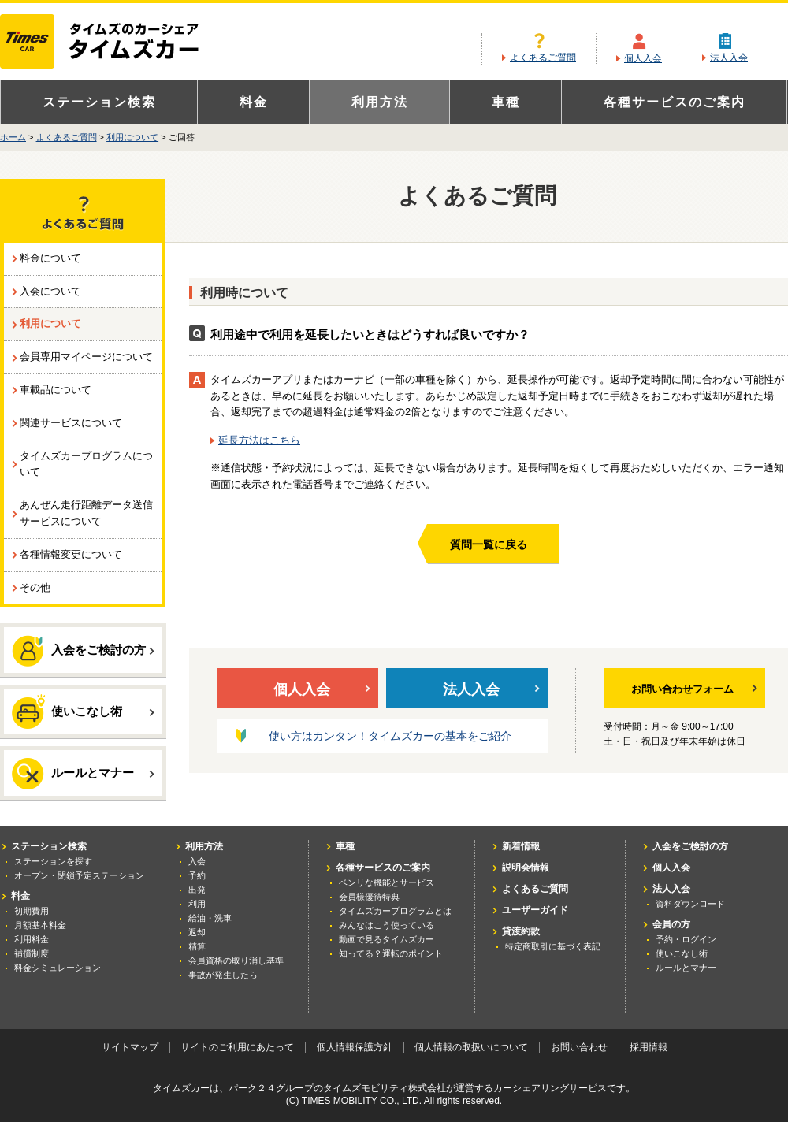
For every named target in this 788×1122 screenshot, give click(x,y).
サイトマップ (130, 1047)
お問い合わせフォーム (694, 689)
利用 (197, 903)
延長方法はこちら (259, 440)
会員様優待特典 (369, 896)
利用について (132, 137)
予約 (197, 875)
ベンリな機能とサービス (386, 882)
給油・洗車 (210, 918)
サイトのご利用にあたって (237, 1047)
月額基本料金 (40, 925)
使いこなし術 (83, 711)
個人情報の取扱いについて (471, 1047)
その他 (35, 587)
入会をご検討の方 (83, 651)
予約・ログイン (686, 939)
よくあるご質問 (543, 57)
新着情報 (521, 846)
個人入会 (643, 58)
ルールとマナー (83, 773)
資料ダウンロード (690, 903)
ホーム (13, 137)
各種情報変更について (71, 554)
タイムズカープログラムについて (86, 464)
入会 (197, 861)
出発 (197, 889)
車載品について (55, 390)
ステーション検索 (99, 102)
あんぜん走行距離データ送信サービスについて (86, 513)
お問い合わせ (579, 1047)
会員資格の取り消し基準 (236, 960)
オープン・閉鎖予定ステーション (79, 875)
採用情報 (648, 1047)
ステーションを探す (53, 861)
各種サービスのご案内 (674, 102)
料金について (50, 258)
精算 (197, 946)
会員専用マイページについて (86, 356)
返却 (197, 932)
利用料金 (31, 939)
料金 (254, 102)
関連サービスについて (71, 423)
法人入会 (729, 57)
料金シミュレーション (57, 967)
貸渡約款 (521, 931)
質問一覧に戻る (488, 544)
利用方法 (379, 102)
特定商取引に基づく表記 (552, 946)
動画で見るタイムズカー (386, 939)
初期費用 (31, 911)
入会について (50, 291)
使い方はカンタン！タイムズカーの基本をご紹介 (390, 736)
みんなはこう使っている (386, 925)
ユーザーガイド (535, 910)
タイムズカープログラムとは (395, 911)
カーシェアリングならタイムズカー (113, 42)
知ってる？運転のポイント (391, 953)
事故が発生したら (223, 974)
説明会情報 (525, 867)
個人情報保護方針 (354, 1047)
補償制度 (31, 953)
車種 (506, 102)
